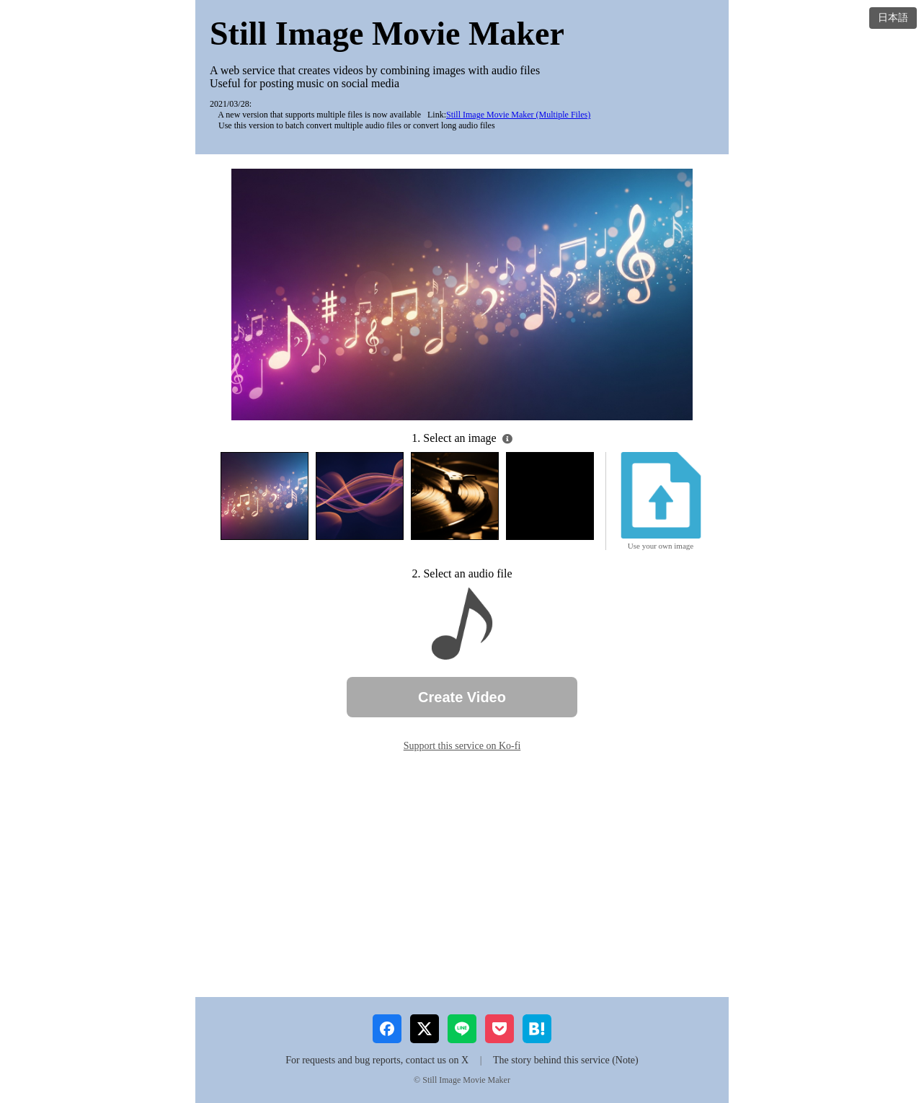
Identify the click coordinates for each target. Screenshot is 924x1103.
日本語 (893, 17)
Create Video (462, 697)
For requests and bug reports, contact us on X (376, 1060)
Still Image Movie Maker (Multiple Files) (518, 115)
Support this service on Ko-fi (462, 745)
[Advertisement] (462, 874)
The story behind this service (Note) (566, 1060)
